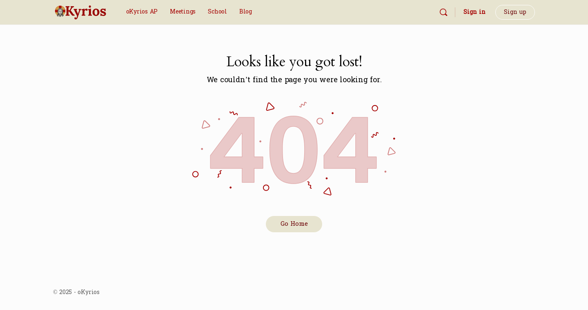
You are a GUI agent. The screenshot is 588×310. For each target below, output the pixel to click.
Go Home (294, 223)
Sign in (474, 12)
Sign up (515, 12)
